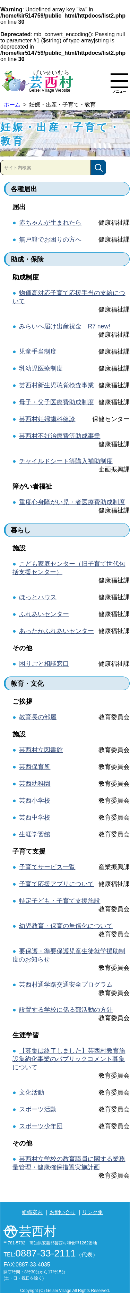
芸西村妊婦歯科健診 (47, 419)
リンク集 (92, 1212)
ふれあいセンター (44, 614)
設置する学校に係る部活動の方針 (66, 1009)
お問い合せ (63, 1212)
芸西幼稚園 (34, 783)
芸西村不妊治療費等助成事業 (59, 435)
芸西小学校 (34, 800)
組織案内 (32, 1212)
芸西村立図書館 (41, 749)
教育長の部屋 (38, 717)
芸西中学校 (34, 817)
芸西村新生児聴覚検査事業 (56, 385)
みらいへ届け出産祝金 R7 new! (64, 326)
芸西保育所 (34, 766)
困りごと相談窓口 (44, 663)
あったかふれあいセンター (56, 631)
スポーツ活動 (38, 1109)
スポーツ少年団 (41, 1126)
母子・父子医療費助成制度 (56, 402)
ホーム (12, 105)
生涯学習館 (34, 834)
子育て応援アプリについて (56, 883)
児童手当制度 (38, 351)
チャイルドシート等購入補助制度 (66, 461)
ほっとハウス (38, 597)
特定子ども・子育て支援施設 (59, 900)
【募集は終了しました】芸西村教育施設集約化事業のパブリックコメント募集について (68, 1059)
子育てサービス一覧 (47, 867)
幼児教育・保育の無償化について (66, 926)
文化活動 (31, 1092)
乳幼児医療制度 (41, 368)
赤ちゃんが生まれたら (50, 222)
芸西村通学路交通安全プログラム (66, 984)
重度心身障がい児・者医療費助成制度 (72, 502)
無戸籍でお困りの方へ (50, 239)
